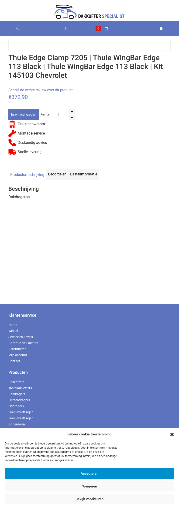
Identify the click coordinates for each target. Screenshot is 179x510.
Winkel (13, 331)
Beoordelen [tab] (57, 174)
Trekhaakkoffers (20, 388)
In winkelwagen (23, 114)
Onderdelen (16, 424)
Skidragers (16, 406)
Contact (14, 361)
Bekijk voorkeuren (89, 499)
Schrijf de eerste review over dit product (40, 90)
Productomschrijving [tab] (27, 174)
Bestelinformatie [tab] (83, 174)
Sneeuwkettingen (20, 412)
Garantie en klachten (23, 343)
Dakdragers (16, 394)
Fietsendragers (19, 400)
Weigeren (89, 486)
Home (12, 325)
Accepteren (89, 473)
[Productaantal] (60, 114)
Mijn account (17, 355)
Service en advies (20, 337)
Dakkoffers (16, 382)
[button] (172, 434)
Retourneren (17, 349)
